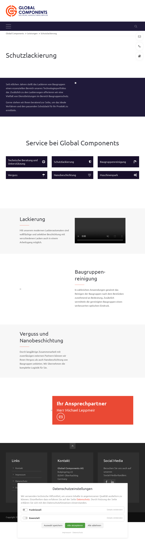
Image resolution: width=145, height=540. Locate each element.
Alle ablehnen (94, 525)
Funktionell (35, 509)
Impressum (66, 532)
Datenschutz (83, 499)
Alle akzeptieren (75, 525)
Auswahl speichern (53, 525)
